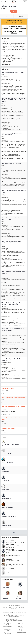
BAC (7, 23)
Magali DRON (5, 489)
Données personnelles (9, 614)
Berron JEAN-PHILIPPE (7, 463)
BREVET (14, 23)
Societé (25, 612)
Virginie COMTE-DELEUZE (8, 516)
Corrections (21, 615)
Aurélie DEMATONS (18, 597)
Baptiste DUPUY (6, 454)
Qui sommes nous (5, 612)
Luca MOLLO (5, 481)
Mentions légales (7, 615)
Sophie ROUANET (20, 588)
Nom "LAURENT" (10, 569)
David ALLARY (5, 472)
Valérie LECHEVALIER (7, 507)
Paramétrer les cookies (19, 614)
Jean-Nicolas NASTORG (6, 588)
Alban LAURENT (10, 541)
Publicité (15, 612)
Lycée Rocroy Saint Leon (8, 428)
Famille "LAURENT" (11, 573)
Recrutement (20, 612)
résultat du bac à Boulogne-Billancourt (15, 28)
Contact (11, 612)
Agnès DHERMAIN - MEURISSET (10, 445)
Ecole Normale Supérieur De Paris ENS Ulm (13, 406)
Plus (14, 532)
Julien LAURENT (10, 554)
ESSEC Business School (7, 388)
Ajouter (14, 11)
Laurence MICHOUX (5, 597)
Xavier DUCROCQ (6, 525)
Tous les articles (15, 615)
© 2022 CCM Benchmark (14, 616)
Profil (6, 16)
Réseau (21, 16)
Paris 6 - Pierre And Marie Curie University (13, 397)
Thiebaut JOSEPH (6, 498)
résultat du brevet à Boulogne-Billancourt (15, 32)
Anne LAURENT (10, 559)
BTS (21, 23)
